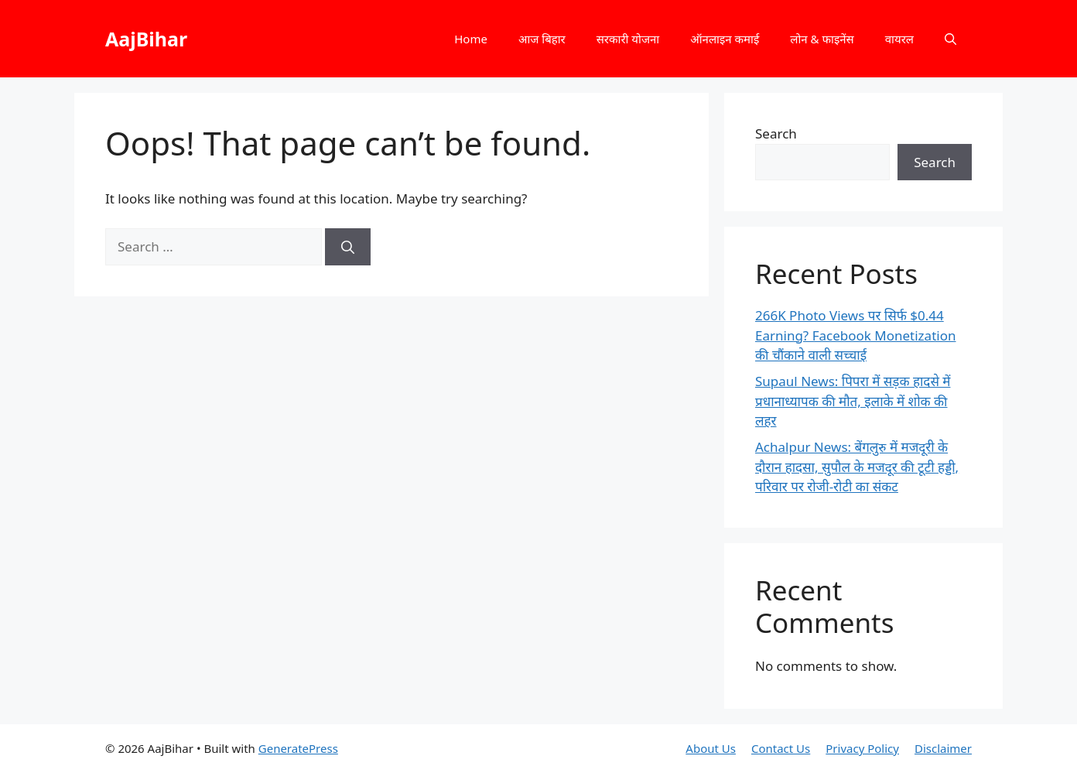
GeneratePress (298, 748)
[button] (950, 38)
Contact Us (780, 748)
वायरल (899, 38)
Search (776, 133)
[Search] (348, 246)
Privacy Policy (862, 748)
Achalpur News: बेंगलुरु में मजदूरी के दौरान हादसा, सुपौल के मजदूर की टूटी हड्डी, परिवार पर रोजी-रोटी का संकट (857, 466)
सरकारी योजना (628, 38)
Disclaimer (943, 748)
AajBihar (146, 39)
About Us (711, 748)
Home (470, 38)
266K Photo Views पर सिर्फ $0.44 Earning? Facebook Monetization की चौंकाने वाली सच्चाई (855, 335)
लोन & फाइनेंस (821, 38)
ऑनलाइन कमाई (724, 38)
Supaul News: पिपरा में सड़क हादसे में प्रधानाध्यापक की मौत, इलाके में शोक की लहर (852, 400)
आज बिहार (542, 38)
